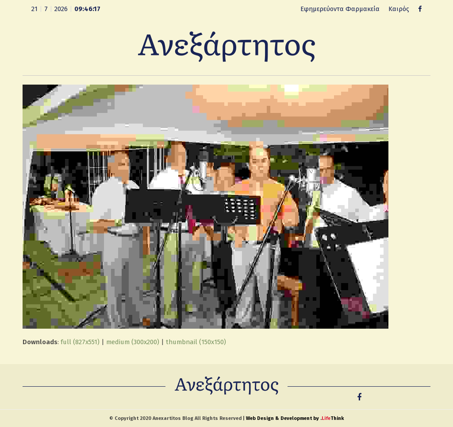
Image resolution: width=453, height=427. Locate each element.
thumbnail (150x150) (196, 342)
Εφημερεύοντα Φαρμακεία (340, 9)
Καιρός (398, 9)
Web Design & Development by (295, 418)
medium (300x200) (132, 342)
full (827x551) (80, 342)
